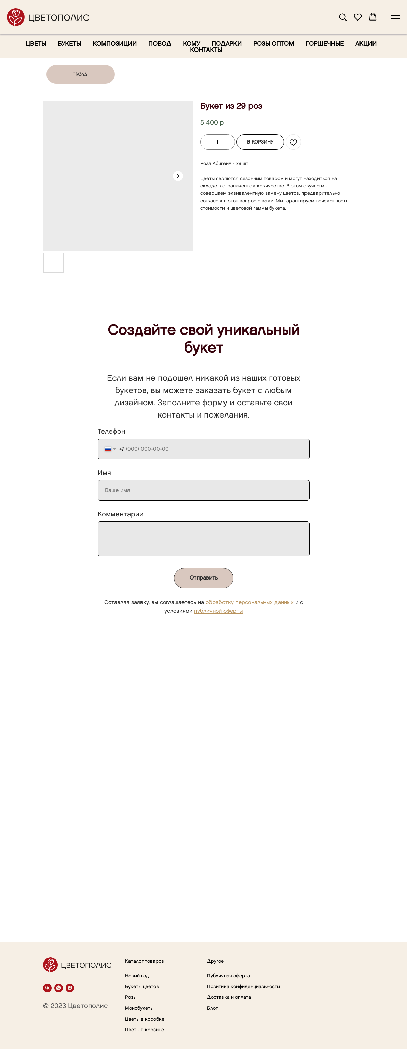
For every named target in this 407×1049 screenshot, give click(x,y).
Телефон (111, 431)
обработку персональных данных (250, 602)
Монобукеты (139, 1008)
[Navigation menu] (395, 17)
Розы (130, 997)
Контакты (206, 50)
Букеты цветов (142, 986)
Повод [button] (159, 44)
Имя (104, 473)
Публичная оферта (228, 975)
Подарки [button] (227, 44)
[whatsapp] (58, 988)
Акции (366, 44)
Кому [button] (191, 44)
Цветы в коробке (144, 1019)
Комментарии (121, 514)
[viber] (70, 988)
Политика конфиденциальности (243, 986)
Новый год (137, 975)
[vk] (47, 988)
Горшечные (325, 44)
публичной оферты (218, 611)
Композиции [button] (115, 44)
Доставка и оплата (229, 997)
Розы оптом (273, 44)
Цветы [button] (36, 44)
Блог (212, 1008)
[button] (343, 17)
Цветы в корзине (144, 1029)
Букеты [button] (69, 44)
